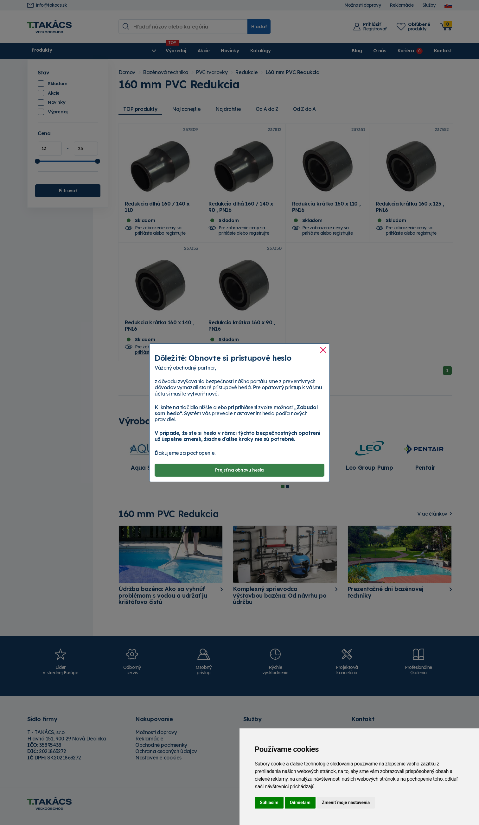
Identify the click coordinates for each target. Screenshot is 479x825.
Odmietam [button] (300, 802)
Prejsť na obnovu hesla (239, 470)
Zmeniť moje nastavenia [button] (346, 802)
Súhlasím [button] (269, 802)
